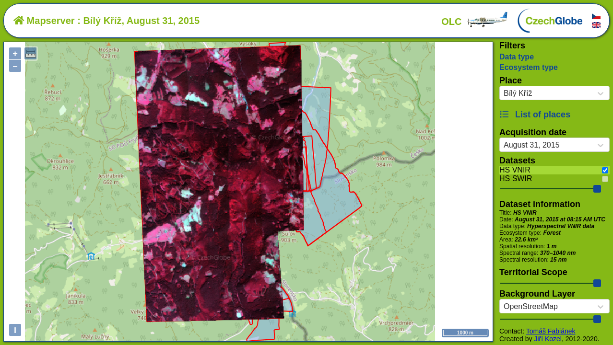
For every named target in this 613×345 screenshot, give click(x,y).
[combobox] (504, 93)
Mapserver (44, 20)
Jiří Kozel (548, 339)
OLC (474, 21)
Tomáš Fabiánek (551, 331)
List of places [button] (534, 114)
